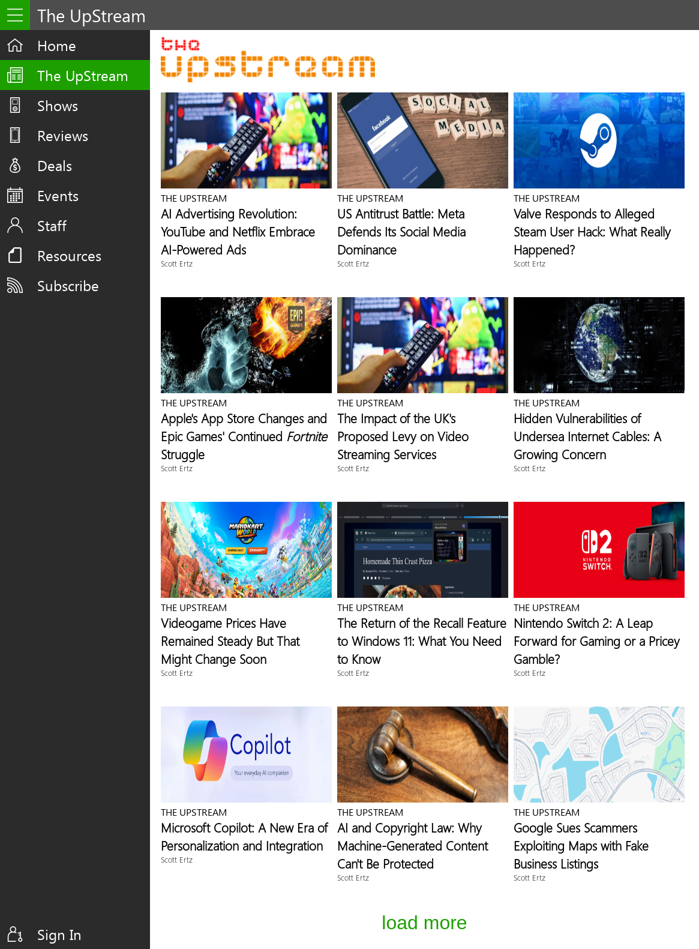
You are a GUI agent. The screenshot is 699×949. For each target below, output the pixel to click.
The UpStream (82, 75)
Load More (424, 922)
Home (56, 45)
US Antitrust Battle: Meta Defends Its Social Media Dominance (401, 231)
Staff (52, 225)
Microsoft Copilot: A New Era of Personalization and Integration (244, 836)
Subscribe (68, 285)
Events (58, 195)
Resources (69, 255)
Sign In (59, 934)
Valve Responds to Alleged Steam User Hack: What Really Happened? (592, 231)
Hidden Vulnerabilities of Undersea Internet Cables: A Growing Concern (587, 436)
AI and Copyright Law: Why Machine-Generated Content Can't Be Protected (412, 845)
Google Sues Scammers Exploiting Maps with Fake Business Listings (581, 845)
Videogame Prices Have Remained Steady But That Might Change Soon (230, 640)
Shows (57, 105)
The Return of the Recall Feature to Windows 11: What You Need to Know (421, 640)
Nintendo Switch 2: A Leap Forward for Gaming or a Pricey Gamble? (597, 640)
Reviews (62, 135)
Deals (54, 165)
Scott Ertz (177, 263)
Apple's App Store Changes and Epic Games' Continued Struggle (244, 436)
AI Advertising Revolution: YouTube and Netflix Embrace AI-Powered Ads (238, 231)
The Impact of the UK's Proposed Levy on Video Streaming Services (403, 436)
